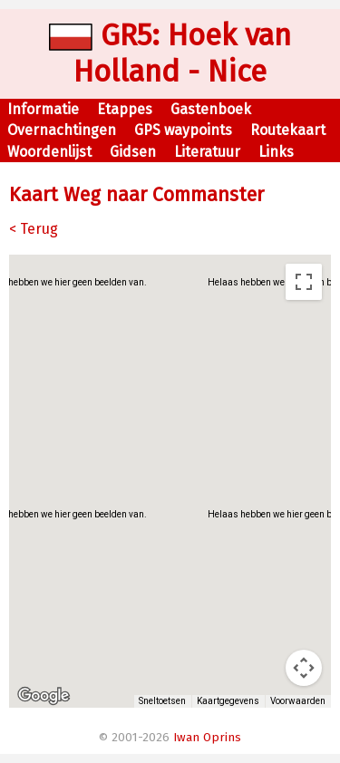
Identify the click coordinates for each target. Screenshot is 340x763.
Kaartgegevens (228, 701)
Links (276, 151)
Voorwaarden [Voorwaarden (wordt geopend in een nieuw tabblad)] (297, 701)
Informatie (43, 109)
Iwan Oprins (207, 737)
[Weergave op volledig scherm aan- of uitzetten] (304, 282)
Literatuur (207, 151)
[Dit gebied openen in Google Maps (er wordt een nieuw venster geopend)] (43, 696)
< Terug (33, 228)
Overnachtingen (61, 130)
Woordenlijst (49, 151)
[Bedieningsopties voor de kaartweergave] (304, 668)
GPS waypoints (183, 130)
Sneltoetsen (162, 701)
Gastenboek (210, 109)
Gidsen (133, 151)
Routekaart (287, 130)
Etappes (124, 109)
